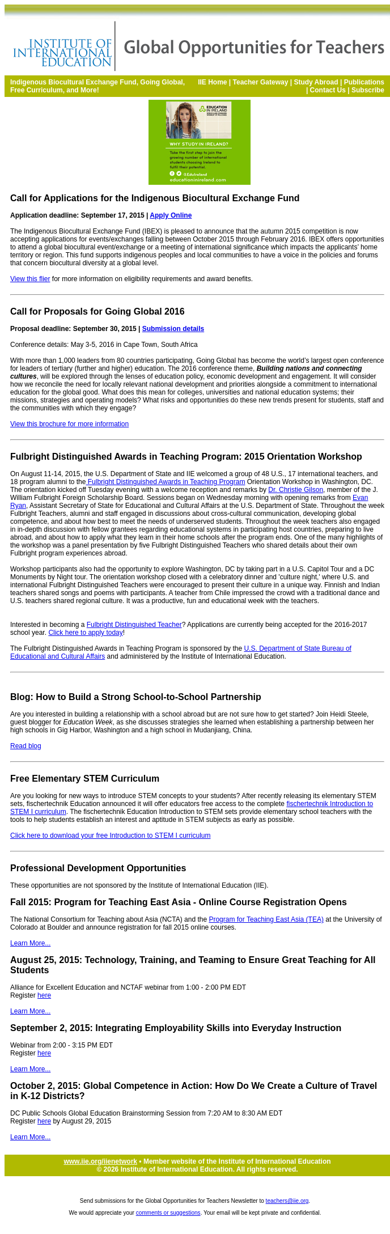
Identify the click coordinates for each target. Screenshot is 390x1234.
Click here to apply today (85, 633)
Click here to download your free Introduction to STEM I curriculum (110, 835)
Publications (364, 82)
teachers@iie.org (287, 1201)
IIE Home (212, 82)
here (44, 995)
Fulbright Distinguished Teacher (134, 625)
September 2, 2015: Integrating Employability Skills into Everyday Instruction (175, 1028)
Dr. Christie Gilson (295, 490)
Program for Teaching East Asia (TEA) (266, 919)
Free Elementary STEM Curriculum (84, 778)
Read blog (25, 746)
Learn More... (30, 943)
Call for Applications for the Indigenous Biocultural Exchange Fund (155, 198)
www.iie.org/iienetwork (100, 1161)
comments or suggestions (168, 1213)
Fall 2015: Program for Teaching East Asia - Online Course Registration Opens (178, 902)
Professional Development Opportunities (98, 868)
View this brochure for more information (69, 424)
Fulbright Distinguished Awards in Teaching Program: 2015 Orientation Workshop (186, 456)
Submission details (173, 329)
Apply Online (171, 215)
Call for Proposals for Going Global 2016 (97, 311)
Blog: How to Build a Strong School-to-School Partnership (135, 697)
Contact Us (328, 90)
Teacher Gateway (261, 82)
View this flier (30, 279)
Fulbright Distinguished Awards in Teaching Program (165, 482)
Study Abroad (316, 82)
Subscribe (367, 90)
